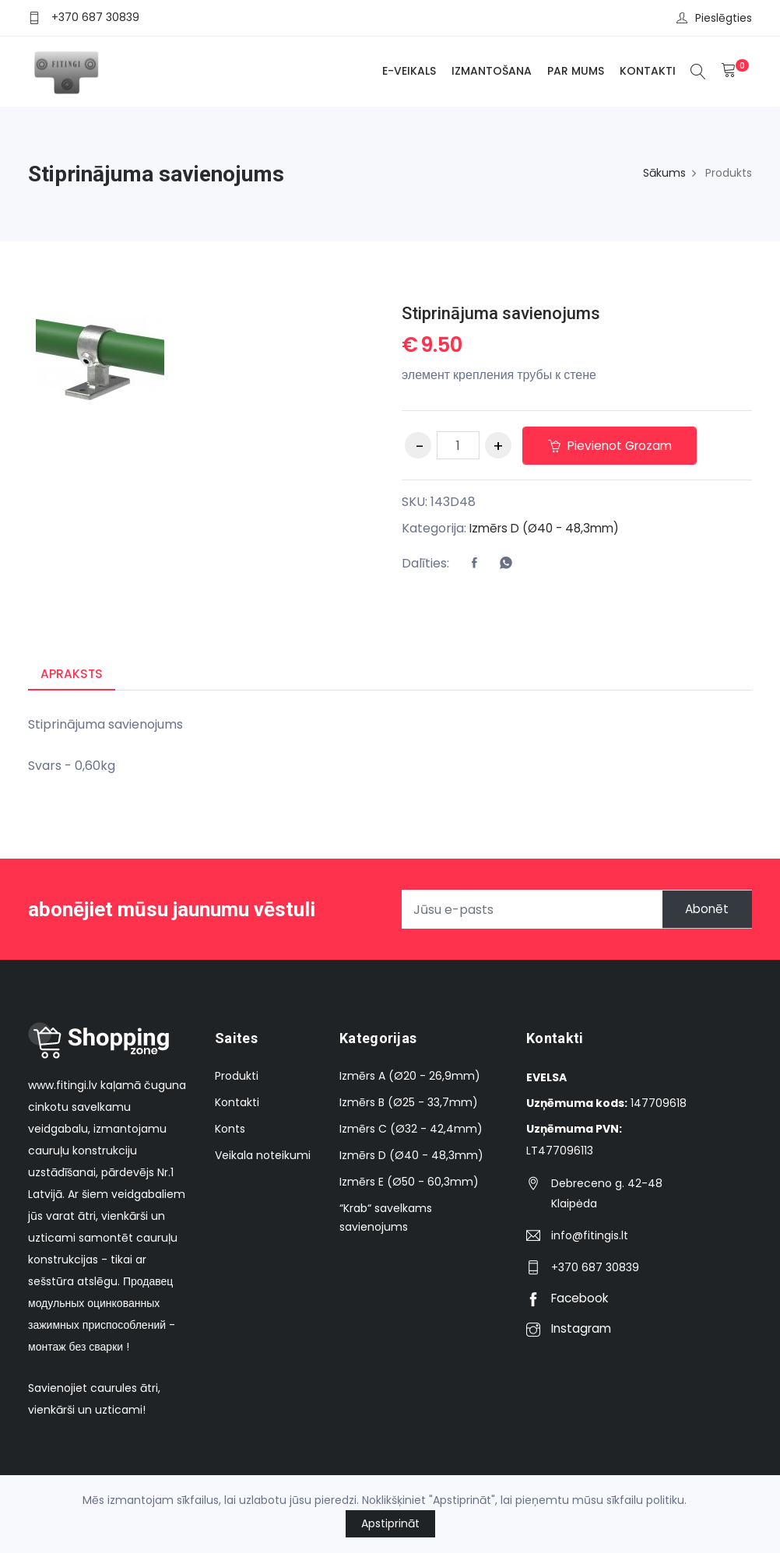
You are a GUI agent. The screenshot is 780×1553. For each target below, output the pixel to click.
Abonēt (701, 910)
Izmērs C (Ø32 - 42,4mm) (411, 1129)
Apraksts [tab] (72, 674)
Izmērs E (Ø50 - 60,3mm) (409, 1182)
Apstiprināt (390, 1523)
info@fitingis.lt (589, 1236)
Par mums (573, 71)
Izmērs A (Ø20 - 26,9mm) (409, 1076)
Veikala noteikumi (263, 1156)
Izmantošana (489, 71)
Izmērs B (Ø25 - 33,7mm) (408, 1103)
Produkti (236, 1076)
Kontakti (645, 71)
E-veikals (407, 71)
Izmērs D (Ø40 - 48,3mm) (548, 528)
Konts (230, 1129)
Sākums (664, 173)
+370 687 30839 (95, 17)
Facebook (569, 1299)
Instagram (570, 1329)
